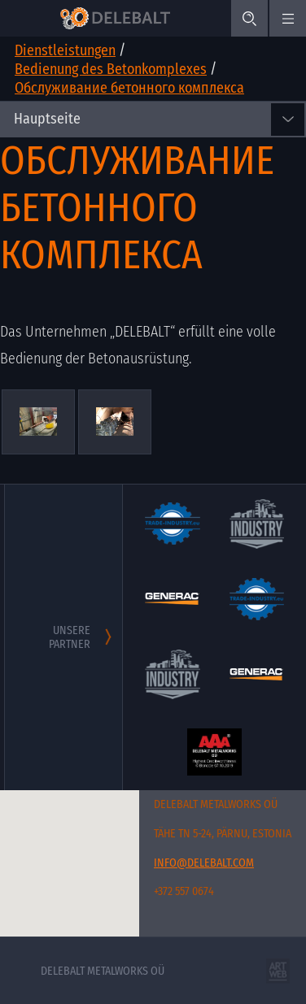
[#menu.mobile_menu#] (287, 18)
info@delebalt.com (204, 863)
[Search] (249, 18)
